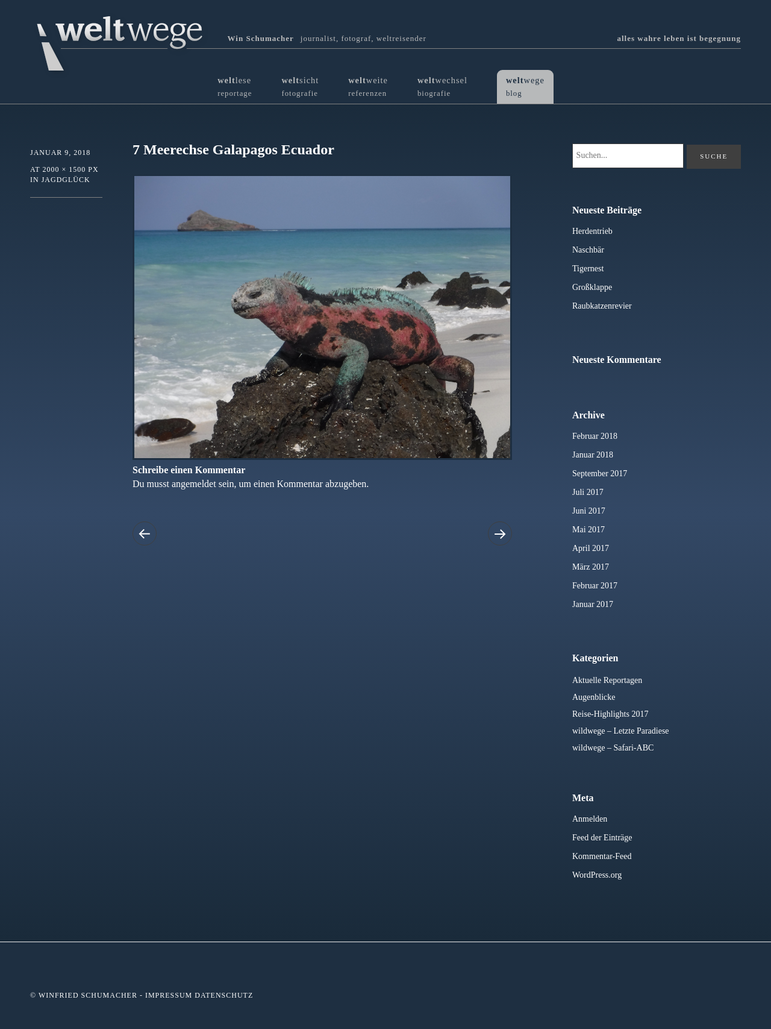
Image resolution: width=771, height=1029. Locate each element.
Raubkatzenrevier (602, 305)
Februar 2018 (594, 436)
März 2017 (590, 566)
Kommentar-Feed (601, 856)
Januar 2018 (592, 454)
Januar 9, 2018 (60, 152)
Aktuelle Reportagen (607, 680)
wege (525, 86)
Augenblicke (594, 697)
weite (368, 86)
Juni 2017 (588, 510)
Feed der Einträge (602, 837)
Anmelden (589, 818)
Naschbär (588, 249)
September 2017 (599, 473)
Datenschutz (224, 995)
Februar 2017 (594, 585)
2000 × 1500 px (70, 169)
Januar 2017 (592, 604)
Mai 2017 (588, 529)
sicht (300, 86)
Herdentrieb (592, 231)
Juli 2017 (588, 492)
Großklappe (592, 287)
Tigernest (588, 268)
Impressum (168, 995)
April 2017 (590, 548)
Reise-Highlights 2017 (610, 714)
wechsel (442, 86)
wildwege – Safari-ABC (613, 747)
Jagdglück (66, 179)
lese (234, 86)
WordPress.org (597, 875)
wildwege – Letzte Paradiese (620, 730)
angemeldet (194, 484)
